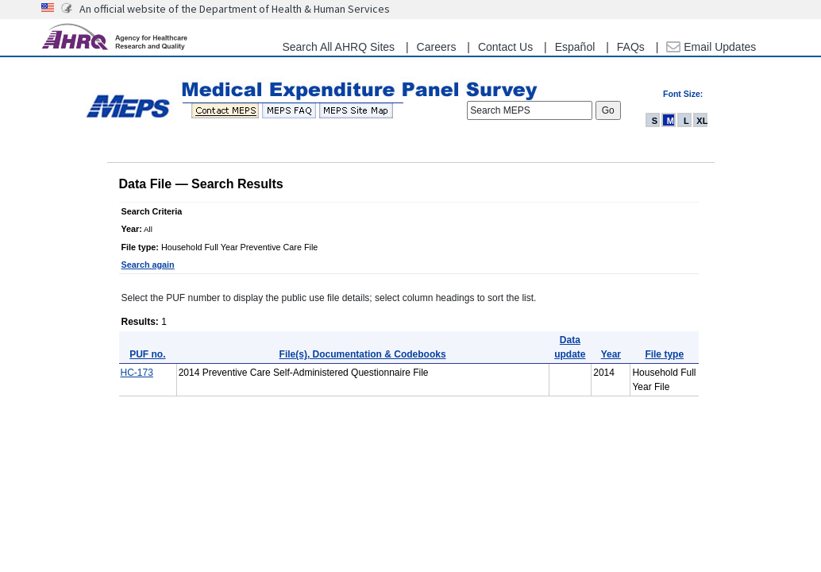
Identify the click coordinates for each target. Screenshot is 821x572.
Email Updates (711, 47)
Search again (148, 264)
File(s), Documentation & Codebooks (362, 354)
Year (611, 354)
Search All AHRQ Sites (338, 47)
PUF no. (147, 354)
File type (664, 354)
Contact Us (505, 47)
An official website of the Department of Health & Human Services (234, 9)
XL (701, 121)
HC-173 (137, 372)
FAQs (631, 47)
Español (575, 47)
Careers (437, 47)
